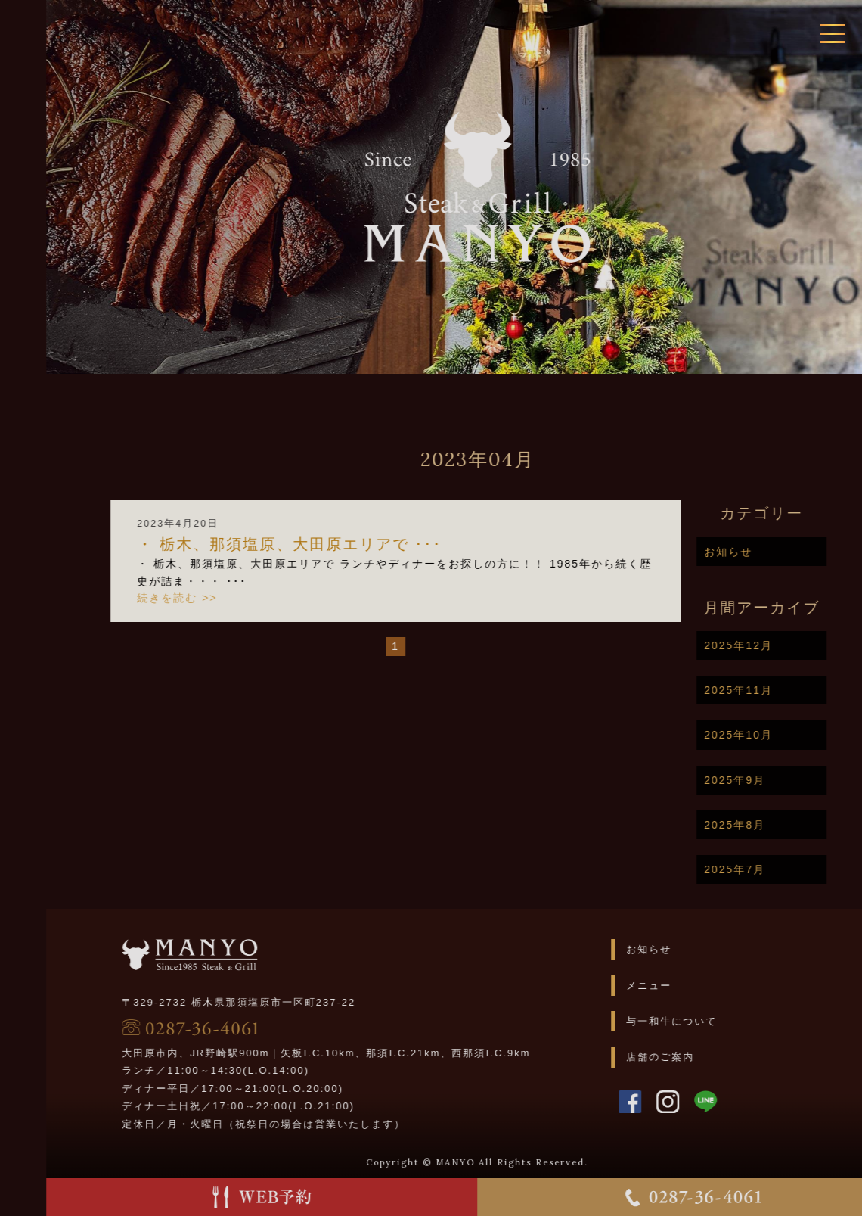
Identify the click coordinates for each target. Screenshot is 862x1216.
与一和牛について (699, 1021)
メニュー (676, 985)
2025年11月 (767, 690)
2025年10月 (767, 735)
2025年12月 (767, 645)
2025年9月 (763, 780)
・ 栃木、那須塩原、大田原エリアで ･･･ (318, 544)
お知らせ (757, 552)
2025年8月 (763, 825)
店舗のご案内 (688, 1056)
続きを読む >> (206, 598)
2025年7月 (763, 869)
